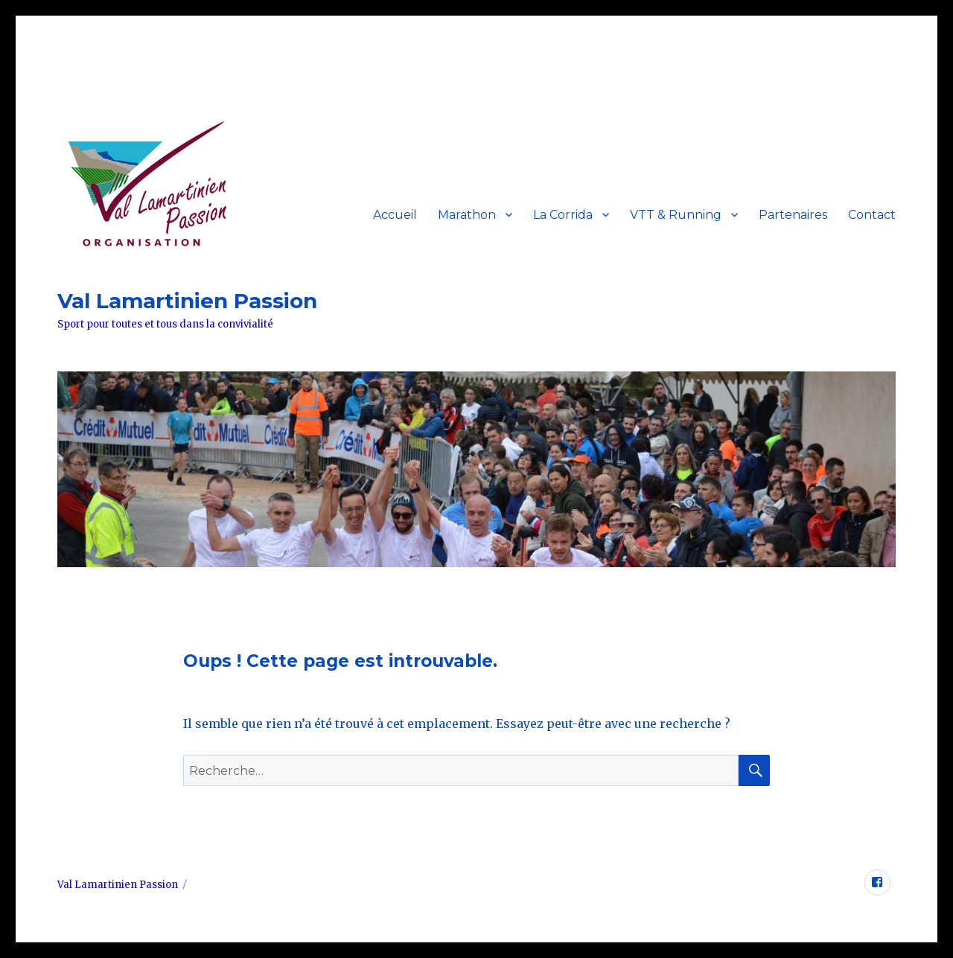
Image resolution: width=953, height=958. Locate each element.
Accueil (395, 215)
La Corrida (563, 215)
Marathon (467, 215)
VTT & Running (675, 215)
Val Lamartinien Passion (187, 300)
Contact (872, 215)
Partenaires (793, 215)
